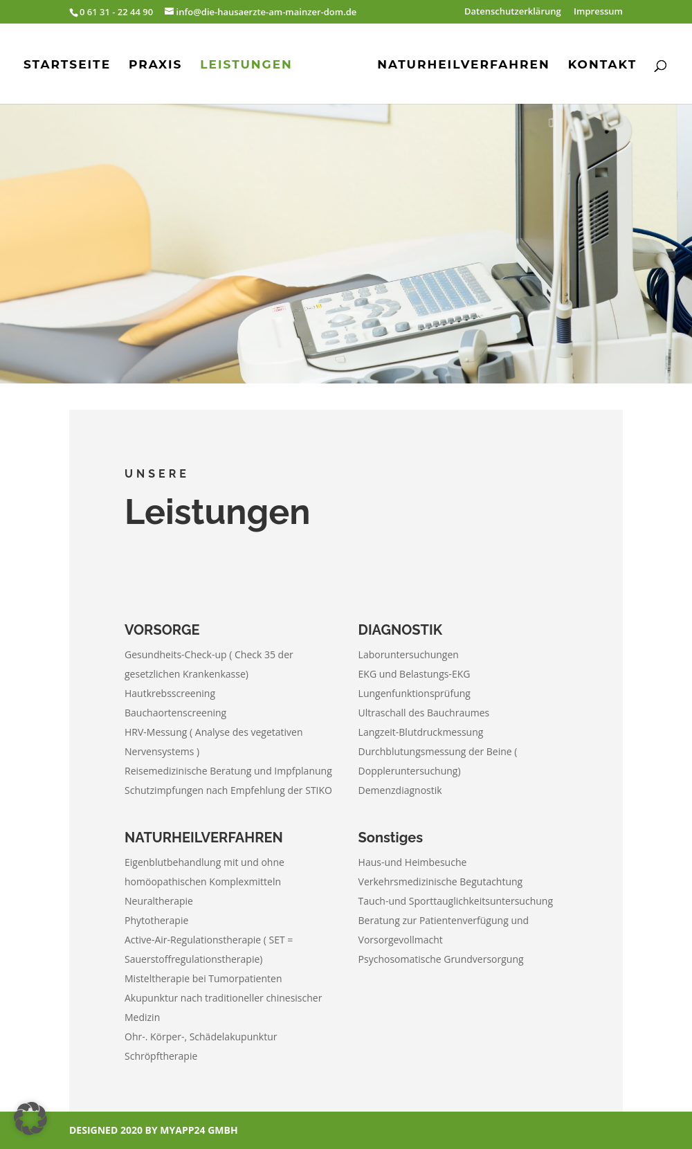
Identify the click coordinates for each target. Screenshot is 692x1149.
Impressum (598, 12)
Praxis (155, 65)
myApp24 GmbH (198, 1130)
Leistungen (246, 65)
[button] (30, 1118)
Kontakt (602, 65)
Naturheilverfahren (463, 65)
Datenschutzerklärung (512, 12)
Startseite (67, 65)
